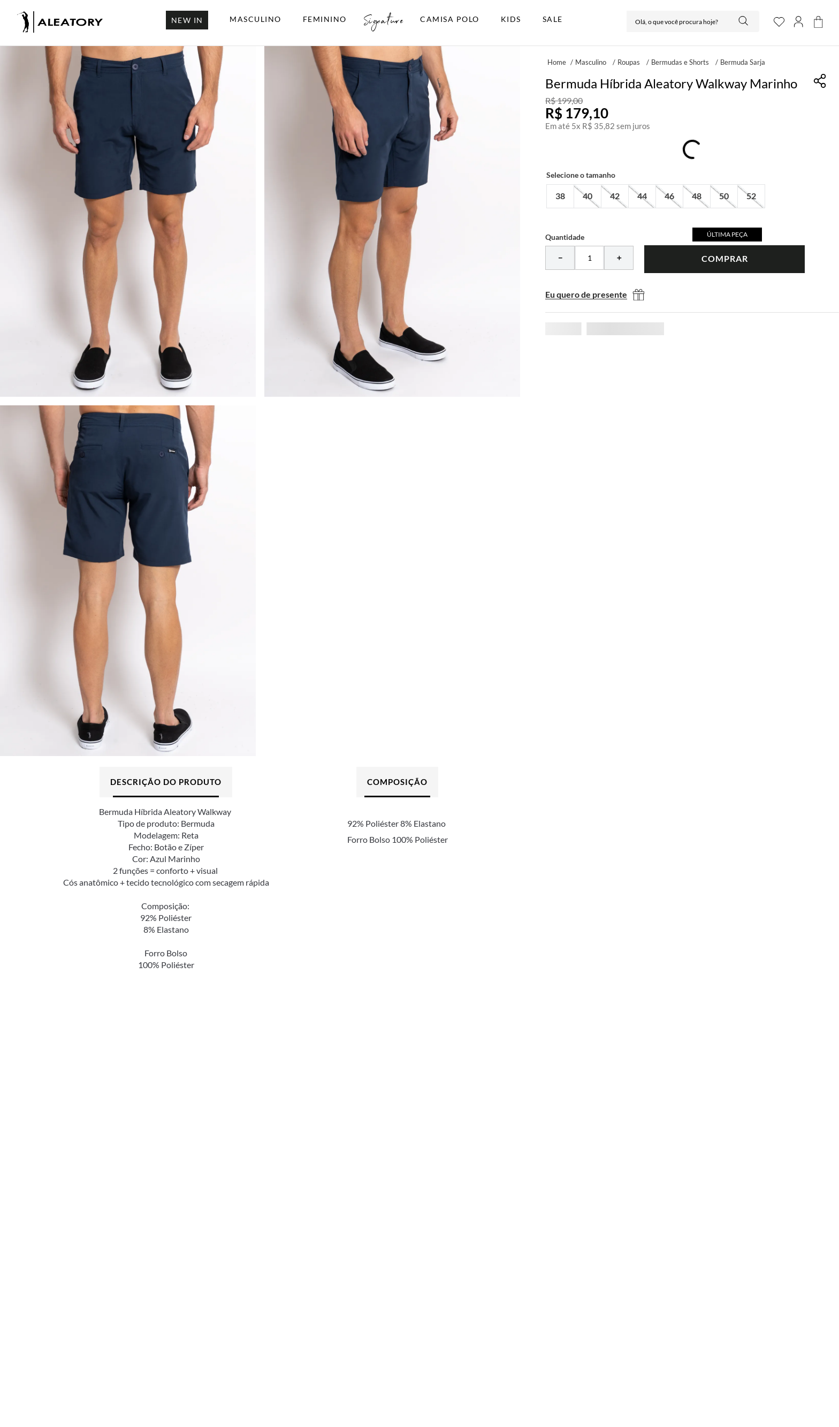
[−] (560, 258)
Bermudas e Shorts (680, 62)
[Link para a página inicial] (556, 61)
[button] (560, 196)
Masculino (590, 62)
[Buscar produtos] (744, 21)
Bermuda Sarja (742, 62)
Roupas (628, 62)
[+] (619, 258)
